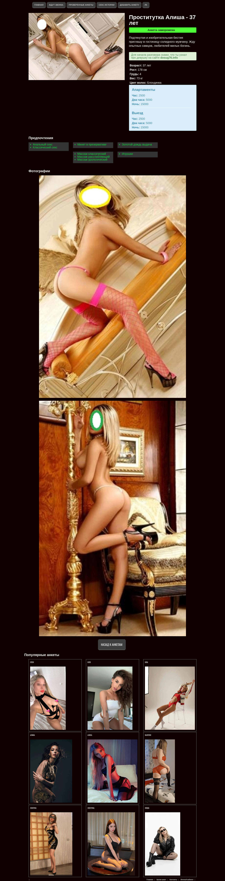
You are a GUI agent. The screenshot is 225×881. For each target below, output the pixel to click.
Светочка (91, 808)
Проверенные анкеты (81, 5)
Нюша (147, 808)
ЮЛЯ (89, 662)
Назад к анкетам (111, 644)
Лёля (32, 662)
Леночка (33, 808)
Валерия (148, 735)
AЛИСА (90, 735)
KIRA (146, 662)
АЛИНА (32, 735)
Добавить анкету (129, 5)
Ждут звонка (56, 5)
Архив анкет (161, 879)
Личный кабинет (187, 879)
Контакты (173, 879)
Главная (38, 5)
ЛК (145, 5)
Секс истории (106, 5)
